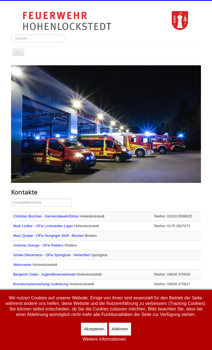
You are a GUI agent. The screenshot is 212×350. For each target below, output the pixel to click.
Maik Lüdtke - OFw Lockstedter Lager (43, 226)
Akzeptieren (94, 329)
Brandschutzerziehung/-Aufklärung (41, 284)
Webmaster (23, 265)
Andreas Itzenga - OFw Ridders (39, 245)
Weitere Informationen (104, 339)
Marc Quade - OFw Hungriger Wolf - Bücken (49, 236)
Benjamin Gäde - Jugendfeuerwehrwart (45, 274)
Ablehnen (120, 329)
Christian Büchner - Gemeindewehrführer (46, 216)
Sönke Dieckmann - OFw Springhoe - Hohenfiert (52, 255)
